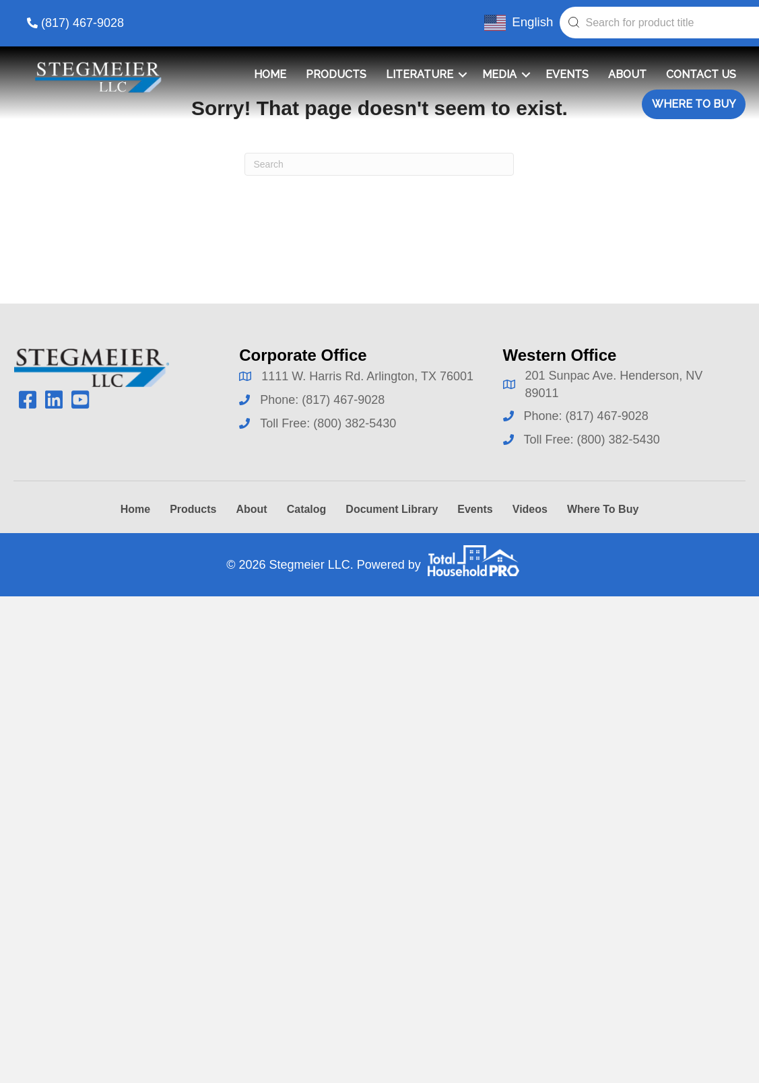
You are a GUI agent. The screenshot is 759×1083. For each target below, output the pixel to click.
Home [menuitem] (270, 74)
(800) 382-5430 (354, 423)
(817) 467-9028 (82, 23)
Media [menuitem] (499, 74)
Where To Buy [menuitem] (694, 104)
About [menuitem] (627, 74)
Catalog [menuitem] (307, 509)
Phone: (281, 400)
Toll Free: (286, 423)
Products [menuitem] (336, 74)
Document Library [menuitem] (391, 509)
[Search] (379, 164)
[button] (462, 75)
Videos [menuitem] (530, 509)
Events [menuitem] (567, 74)
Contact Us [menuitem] (701, 74)
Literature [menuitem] (419, 74)
